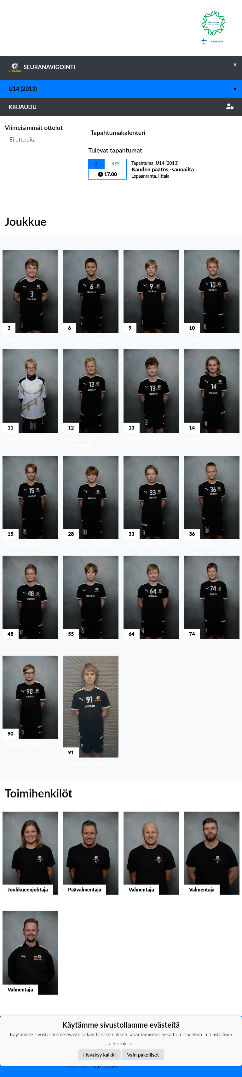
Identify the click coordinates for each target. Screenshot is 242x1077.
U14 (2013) (125, 89)
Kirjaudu (121, 106)
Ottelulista (20, 164)
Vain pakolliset (143, 1055)
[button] (30, 297)
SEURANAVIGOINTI (125, 65)
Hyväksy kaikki (99, 1055)
